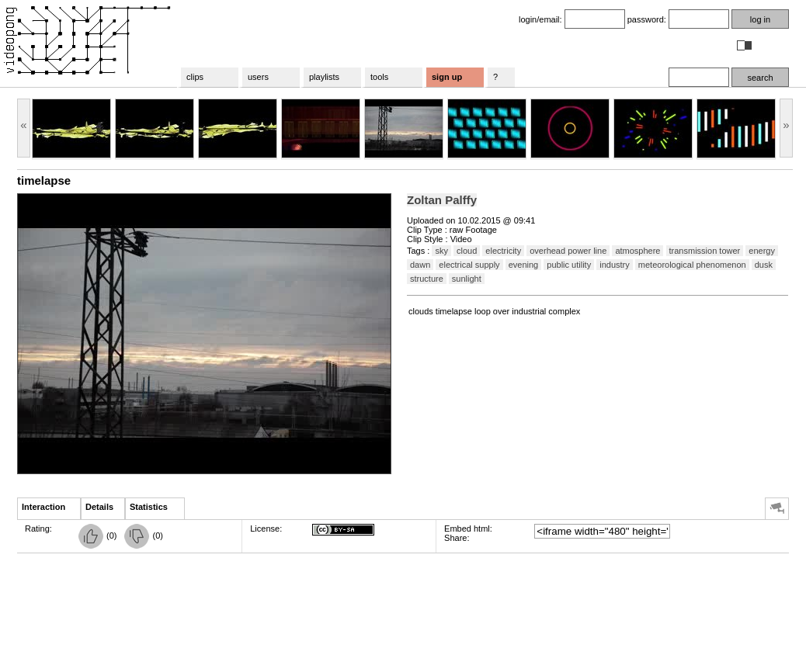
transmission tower (705, 250)
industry (614, 264)
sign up (447, 76)
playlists (324, 76)
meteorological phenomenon (692, 264)
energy (762, 250)
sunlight (466, 278)
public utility (569, 264)
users (258, 76)
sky (441, 250)
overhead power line (568, 250)
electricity (503, 250)
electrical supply (469, 264)
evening (524, 264)
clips (194, 76)
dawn (420, 264)
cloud (467, 250)
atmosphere (637, 250)
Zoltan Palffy (442, 199)
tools (379, 76)
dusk (764, 264)
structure (426, 278)
